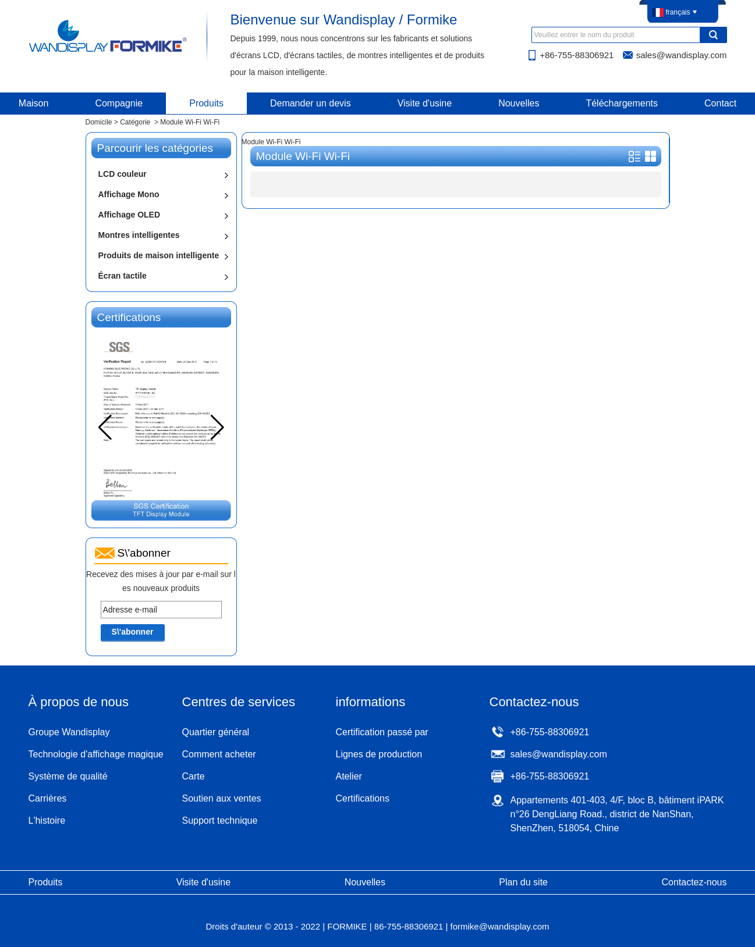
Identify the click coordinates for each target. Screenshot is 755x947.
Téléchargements (622, 103)
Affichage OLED (129, 214)
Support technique (220, 820)
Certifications (362, 798)
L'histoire (47, 820)
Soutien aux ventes (221, 798)
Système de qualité (68, 776)
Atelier (349, 776)
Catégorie (135, 122)
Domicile (99, 122)
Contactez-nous (693, 882)
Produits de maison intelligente (158, 255)
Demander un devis (310, 103)
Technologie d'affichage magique (96, 754)
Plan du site (523, 882)
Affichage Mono (128, 194)
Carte (193, 776)
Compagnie (119, 103)
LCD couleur (122, 174)
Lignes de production (379, 754)
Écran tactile (122, 275)
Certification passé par (382, 732)
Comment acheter (219, 754)
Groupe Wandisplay (69, 732)
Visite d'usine (425, 103)
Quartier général (216, 732)
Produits (206, 103)
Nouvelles (518, 103)
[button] (217, 427)
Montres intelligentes (139, 235)
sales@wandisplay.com (681, 55)
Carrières (48, 798)
